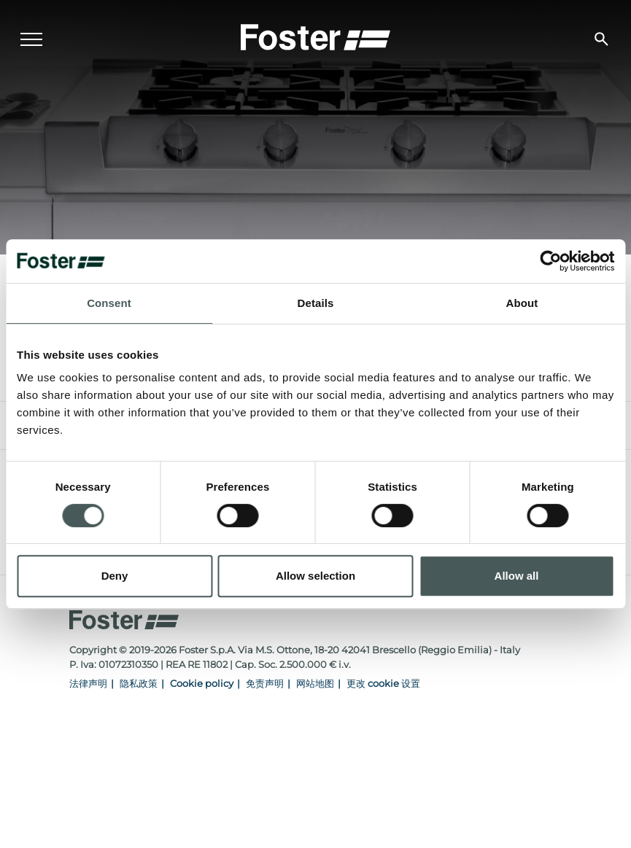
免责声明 (265, 683)
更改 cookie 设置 (383, 683)
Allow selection (315, 575)
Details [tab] (316, 303)
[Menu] (33, 40)
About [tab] (522, 303)
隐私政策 (139, 683)
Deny (114, 575)
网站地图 (315, 683)
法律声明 (88, 683)
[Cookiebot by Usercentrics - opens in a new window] (550, 261)
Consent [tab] (109, 303)
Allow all (517, 575)
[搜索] (600, 40)
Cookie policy (201, 683)
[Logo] (316, 37)
